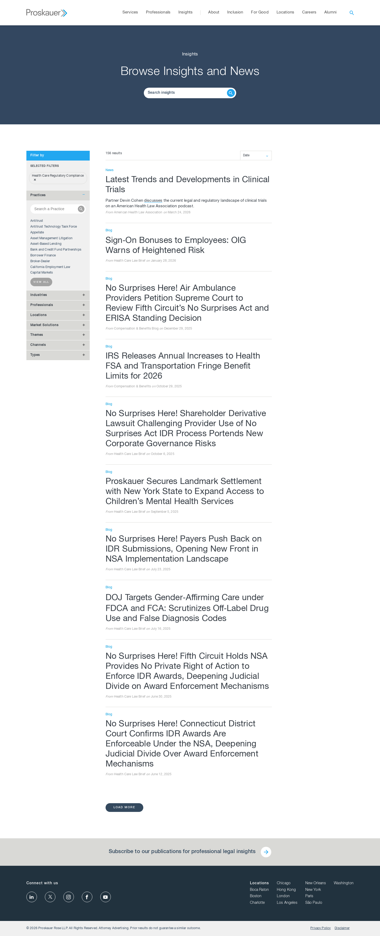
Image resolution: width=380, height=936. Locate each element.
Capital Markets (41, 272)
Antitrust (36, 221)
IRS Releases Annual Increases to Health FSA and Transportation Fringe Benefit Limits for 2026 (183, 366)
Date (246, 155)
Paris (309, 896)
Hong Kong (286, 890)
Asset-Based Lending (45, 244)
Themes (36, 335)
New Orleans (315, 883)
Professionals (41, 305)
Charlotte (257, 903)
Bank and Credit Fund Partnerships (55, 249)
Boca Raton (259, 890)
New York (313, 890)
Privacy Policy (320, 928)
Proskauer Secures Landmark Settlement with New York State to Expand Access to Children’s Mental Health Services (185, 492)
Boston (256, 896)
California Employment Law (50, 267)
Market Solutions (44, 325)
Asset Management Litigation (51, 238)
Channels (38, 345)
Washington (344, 883)
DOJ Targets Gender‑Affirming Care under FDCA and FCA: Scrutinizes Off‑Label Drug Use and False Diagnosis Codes (187, 608)
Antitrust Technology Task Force (53, 226)
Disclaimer (342, 928)
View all (41, 282)
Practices (38, 195)
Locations (38, 315)
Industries (38, 295)
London (283, 896)
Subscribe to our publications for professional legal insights (182, 852)
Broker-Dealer (40, 261)
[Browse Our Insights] (186, 93)
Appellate (37, 232)
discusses (153, 201)
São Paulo (313, 903)
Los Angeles (287, 903)
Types (35, 355)
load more (124, 807)
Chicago (284, 883)
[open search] (352, 13)
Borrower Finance (43, 255)
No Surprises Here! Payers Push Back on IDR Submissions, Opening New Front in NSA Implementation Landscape (184, 549)
